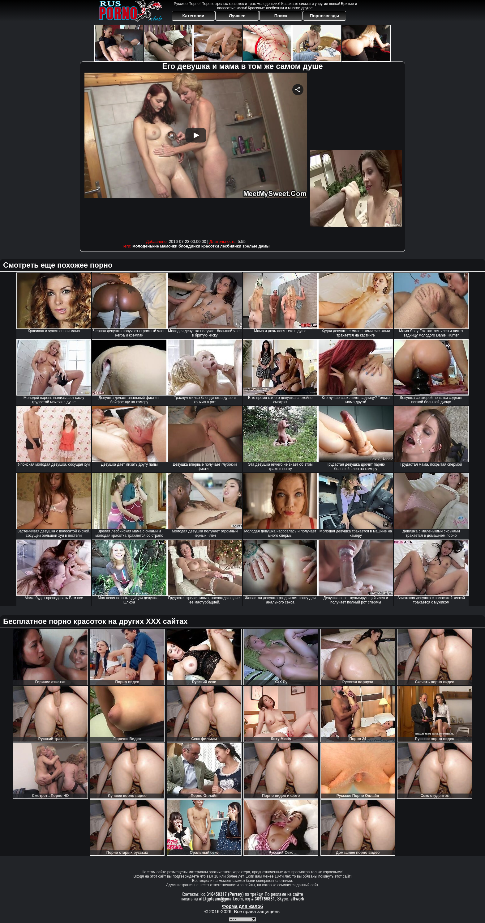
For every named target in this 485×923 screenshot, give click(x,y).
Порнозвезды (324, 15)
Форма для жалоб (242, 906)
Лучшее (237, 15)
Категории (193, 15)
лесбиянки (230, 246)
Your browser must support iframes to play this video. (195, 154)
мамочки (169, 246)
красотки (210, 246)
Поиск (280, 15)
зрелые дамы (256, 246)
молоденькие (145, 246)
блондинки (189, 246)
